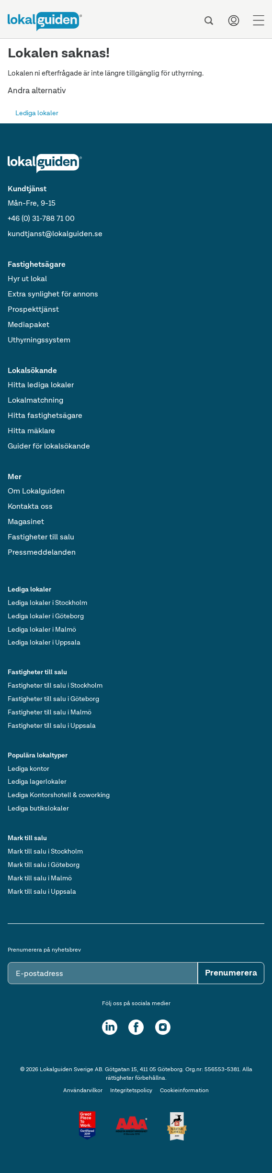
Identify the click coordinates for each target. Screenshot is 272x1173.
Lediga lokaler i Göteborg (46, 616)
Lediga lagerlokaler (37, 781)
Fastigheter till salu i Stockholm (55, 685)
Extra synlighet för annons (53, 294)
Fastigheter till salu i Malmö (49, 712)
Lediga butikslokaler (38, 808)
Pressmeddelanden (42, 553)
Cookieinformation (184, 1091)
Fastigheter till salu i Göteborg (53, 699)
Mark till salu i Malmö (40, 878)
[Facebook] (136, 1027)
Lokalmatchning (35, 401)
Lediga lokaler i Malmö (42, 629)
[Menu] (258, 20)
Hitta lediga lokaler (41, 385)
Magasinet (26, 522)
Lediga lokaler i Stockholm (47, 603)
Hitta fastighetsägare (45, 416)
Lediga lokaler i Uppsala (44, 642)
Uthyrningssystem (39, 340)
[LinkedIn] (109, 1027)
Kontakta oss (30, 507)
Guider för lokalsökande (49, 446)
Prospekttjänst (33, 310)
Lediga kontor (28, 769)
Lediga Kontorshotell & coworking (59, 795)
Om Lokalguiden (36, 491)
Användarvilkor (82, 1091)
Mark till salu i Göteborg (43, 865)
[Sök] (208, 20)
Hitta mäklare (31, 431)
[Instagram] (162, 1027)
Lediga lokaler (36, 113)
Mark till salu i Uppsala (42, 891)
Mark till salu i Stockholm (45, 851)
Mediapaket (28, 325)
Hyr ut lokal (27, 279)
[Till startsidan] (45, 21)
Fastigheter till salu (41, 537)
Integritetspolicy (131, 1091)
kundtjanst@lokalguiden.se (55, 234)
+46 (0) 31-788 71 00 (41, 219)
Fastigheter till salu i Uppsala (52, 726)
